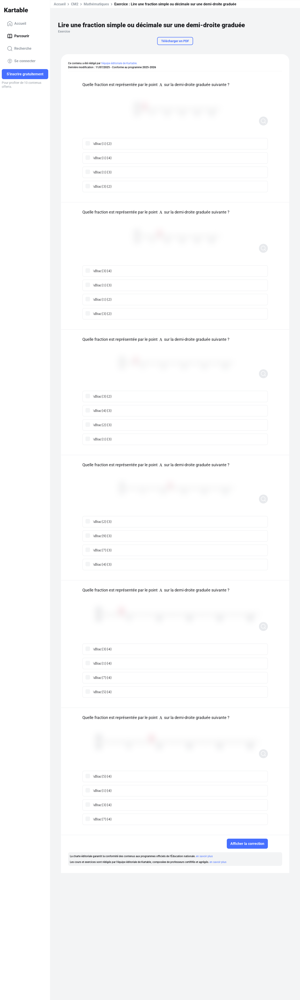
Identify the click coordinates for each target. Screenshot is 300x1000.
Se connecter (21, 61)
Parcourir (18, 36)
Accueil (16, 23)
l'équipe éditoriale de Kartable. (119, 63)
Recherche (19, 48)
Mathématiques (96, 4)
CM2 (74, 4)
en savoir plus (204, 856)
